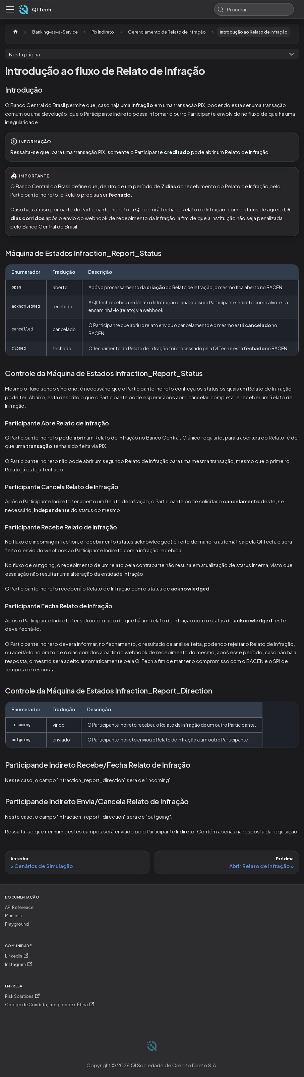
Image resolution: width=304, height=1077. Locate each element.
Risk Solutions (22, 996)
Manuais (13, 915)
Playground (17, 924)
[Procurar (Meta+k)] (254, 9)
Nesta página (24, 54)
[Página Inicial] (15, 32)
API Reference (19, 907)
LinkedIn (16, 956)
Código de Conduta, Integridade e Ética (49, 1005)
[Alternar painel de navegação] (10, 9)
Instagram (18, 964)
